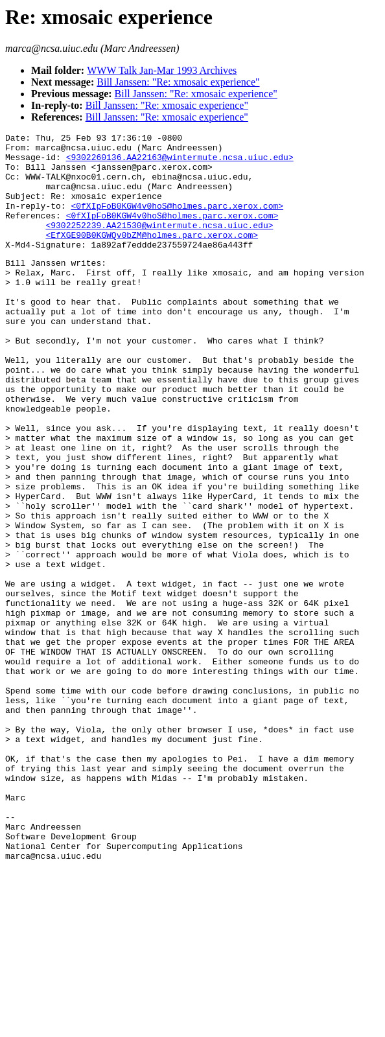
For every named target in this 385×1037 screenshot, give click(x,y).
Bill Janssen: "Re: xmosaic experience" (178, 81)
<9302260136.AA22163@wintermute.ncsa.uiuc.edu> (180, 163)
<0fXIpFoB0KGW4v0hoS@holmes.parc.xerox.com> (177, 221)
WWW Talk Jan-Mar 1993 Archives (162, 70)
